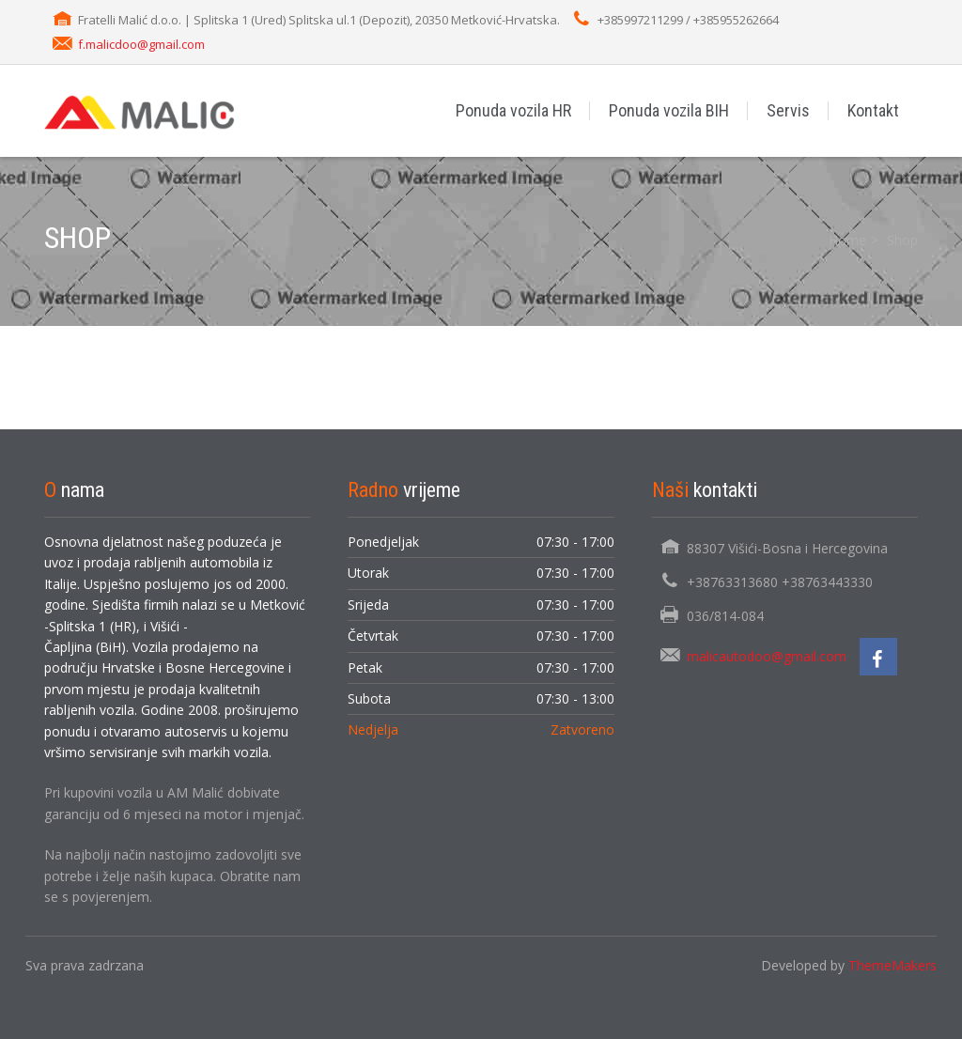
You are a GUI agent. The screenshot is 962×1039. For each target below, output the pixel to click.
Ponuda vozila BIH (669, 110)
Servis (788, 110)
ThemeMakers (892, 965)
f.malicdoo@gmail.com (141, 44)
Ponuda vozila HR (513, 110)
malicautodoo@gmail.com (766, 656)
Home (847, 240)
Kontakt (873, 110)
